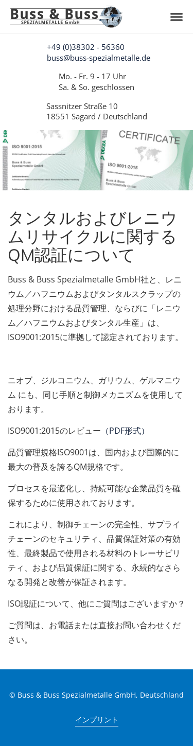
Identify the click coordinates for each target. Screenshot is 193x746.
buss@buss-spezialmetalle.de (98, 57)
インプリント (96, 719)
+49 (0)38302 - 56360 (86, 47)
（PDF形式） (125, 430)
